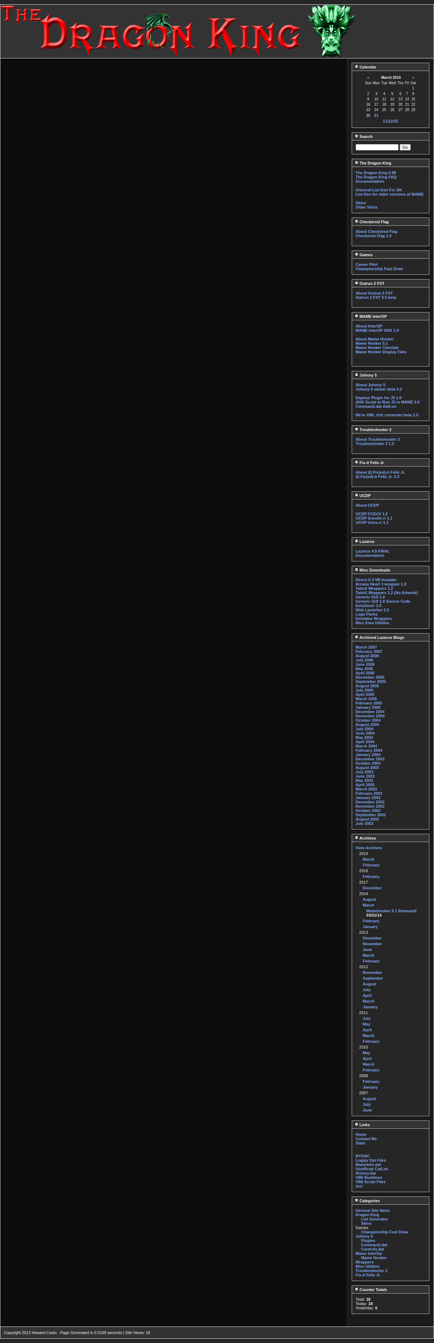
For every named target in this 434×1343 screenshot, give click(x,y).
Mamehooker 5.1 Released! (391, 911)
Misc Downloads (372, 570)
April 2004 (365, 742)
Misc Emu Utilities (372, 623)
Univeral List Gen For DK (379, 190)
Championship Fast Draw (379, 269)
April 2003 (365, 785)
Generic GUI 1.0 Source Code (383, 601)
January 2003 (368, 797)
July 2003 (365, 772)
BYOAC (363, 1156)
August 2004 (367, 724)
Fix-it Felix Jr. (370, 462)
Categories (367, 1201)
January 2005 (368, 707)
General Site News (373, 1210)
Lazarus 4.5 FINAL (373, 551)
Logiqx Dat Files (371, 1160)
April (367, 995)
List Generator (374, 1219)
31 (376, 115)
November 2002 (370, 806)
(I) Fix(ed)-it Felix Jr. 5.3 (377, 476)
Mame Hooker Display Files (381, 352)
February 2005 (369, 703)
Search (364, 136)
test (359, 1186)
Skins (361, 203)
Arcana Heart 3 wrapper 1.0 (381, 584)
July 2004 (365, 729)
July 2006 (365, 660)
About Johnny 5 (370, 385)
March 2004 (366, 746)
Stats (360, 1143)
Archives (365, 838)
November (372, 944)
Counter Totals (371, 1289)
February (371, 865)
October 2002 (368, 810)
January (370, 926)
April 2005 (365, 694)
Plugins (368, 1240)
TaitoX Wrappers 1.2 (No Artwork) (387, 593)
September (373, 978)
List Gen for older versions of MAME (390, 194)
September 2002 (371, 815)
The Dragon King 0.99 (376, 173)
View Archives (369, 848)
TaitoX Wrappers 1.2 (374, 588)
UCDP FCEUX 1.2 (372, 514)
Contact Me (366, 1139)
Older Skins (366, 207)
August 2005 (367, 686)
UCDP (363, 495)
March (368, 859)
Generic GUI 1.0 (370, 597)
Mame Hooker (374, 1258)
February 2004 (369, 750)
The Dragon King (373, 163)
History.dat (366, 1173)
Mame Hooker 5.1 (372, 343)
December (372, 888)
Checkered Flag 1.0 (373, 236)
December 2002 (370, 802)
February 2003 (369, 793)
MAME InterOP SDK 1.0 (377, 330)
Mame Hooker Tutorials (377, 347)
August (369, 899)
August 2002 (367, 819)
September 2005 (371, 681)
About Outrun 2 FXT (374, 293)
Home (361, 1134)
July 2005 (365, 690)
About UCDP (367, 505)
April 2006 (365, 673)
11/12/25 (390, 121)
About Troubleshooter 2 (378, 439)
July (367, 990)
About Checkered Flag (377, 231)
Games (364, 255)
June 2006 (365, 664)
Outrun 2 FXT (370, 283)
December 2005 (370, 677)
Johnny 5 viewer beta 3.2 (379, 389)
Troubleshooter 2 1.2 (375, 443)
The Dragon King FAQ (376, 177)
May (366, 1024)
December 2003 (370, 759)
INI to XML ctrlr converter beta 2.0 (387, 415)
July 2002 (365, 823)
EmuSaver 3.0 (368, 605)
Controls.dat (372, 1249)
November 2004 (370, 716)
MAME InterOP (371, 316)
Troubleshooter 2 (373, 429)
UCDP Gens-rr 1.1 (372, 522)
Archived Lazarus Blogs (379, 637)
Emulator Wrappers (374, 618)
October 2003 (368, 763)
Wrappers (365, 1262)
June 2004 (365, 733)
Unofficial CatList (372, 1169)
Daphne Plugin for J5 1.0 (378, 398)
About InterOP (369, 326)
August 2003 (367, 767)
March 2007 (366, 647)
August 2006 (367, 656)
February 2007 (369, 651)
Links (362, 1125)
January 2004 (368, 754)
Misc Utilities (368, 1266)
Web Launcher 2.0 (372, 610)
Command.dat (374, 1245)
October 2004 (368, 720)
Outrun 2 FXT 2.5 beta (376, 297)
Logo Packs (367, 614)
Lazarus (365, 541)
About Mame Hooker (375, 339)
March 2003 (366, 789)
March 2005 (366, 699)
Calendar (365, 67)
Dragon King (367, 1215)
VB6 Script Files (371, 1182)
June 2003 (365, 776)
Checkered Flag (372, 222)
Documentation (370, 181)
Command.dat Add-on (376, 406)
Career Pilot (367, 264)
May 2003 (364, 780)
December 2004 (370, 711)
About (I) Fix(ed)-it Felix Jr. (380, 472)
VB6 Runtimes (369, 1177)
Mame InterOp (369, 1253)
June (367, 949)
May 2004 (364, 737)
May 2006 (364, 668)
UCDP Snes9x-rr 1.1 (374, 518)
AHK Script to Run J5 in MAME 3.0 (388, 402)
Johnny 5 (366, 375)
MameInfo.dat (368, 1164)
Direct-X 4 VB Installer (376, 580)
